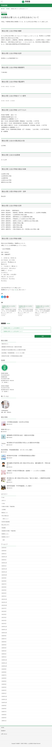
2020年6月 (4, 641)
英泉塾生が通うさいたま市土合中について (13, 331)
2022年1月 (4, 596)
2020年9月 (4, 635)
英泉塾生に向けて (6, 536)
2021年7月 (4, 608)
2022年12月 (4, 568)
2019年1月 (4, 693)
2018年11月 (4, 699)
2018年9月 (4, 705)
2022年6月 (4, 587)
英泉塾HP (3, 730)
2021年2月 (4, 623)
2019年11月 (4, 663)
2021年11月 (4, 602)
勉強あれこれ (5, 512)
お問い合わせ (4, 734)
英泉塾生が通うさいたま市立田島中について (14, 328)
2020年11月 (4, 629)
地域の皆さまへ (5, 343)
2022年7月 (4, 584)
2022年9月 (4, 578)
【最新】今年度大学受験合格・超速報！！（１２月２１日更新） (26, 470)
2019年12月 (4, 660)
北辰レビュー (6, 518)
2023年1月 (4, 565)
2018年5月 (4, 717)
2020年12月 (4, 626)
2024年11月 (4, 556)
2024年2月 (4, 559)
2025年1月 (4, 553)
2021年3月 (4, 620)
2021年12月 (4, 599)
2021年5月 (4, 614)
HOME (2, 727)
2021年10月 (4, 605)
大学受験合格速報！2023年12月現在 (18, 422)
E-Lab (3, 497)
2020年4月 (4, 647)
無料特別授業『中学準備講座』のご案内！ (20, 486)
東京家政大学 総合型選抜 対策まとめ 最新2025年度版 (14, 349)
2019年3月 (4, 687)
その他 (3, 503)
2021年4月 (4, 617)
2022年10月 (4, 575)
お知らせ (4, 500)
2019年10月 (4, 666)
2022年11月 (4, 572)
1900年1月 (4, 720)
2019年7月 (4, 675)
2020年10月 (4, 632)
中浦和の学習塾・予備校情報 (8, 506)
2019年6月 (4, 678)
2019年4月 (4, 684)
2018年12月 (4, 696)
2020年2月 (4, 653)
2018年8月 (4, 708)
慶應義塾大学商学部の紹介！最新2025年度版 (12, 346)
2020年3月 (4, 650)
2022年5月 (4, 590)
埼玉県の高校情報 (6, 521)
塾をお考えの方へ (6, 524)
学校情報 (4, 14)
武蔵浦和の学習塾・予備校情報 (9, 530)
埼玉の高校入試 (5, 515)
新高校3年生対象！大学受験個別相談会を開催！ (12, 356)
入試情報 (4, 509)
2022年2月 (4, 593)
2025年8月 (4, 550)
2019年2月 (4, 690)
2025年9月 (4, 547)
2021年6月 (4, 611)
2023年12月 (4, 562)
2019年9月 (4, 669)
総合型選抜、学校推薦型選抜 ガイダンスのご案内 (13, 352)
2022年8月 (4, 581)
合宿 (4, 539)
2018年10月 (4, 702)
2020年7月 (4, 638)
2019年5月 (4, 681)
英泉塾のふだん (5, 533)
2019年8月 (4, 672)
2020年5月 (4, 644)
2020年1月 (4, 656)
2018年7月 (4, 711)
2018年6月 (4, 714)
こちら (15, 289)
